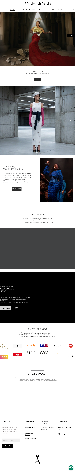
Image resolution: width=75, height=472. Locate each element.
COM (45, 374)
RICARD (39, 374)
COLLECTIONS (43, 9)
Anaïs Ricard (21, 9)
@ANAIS (31, 374)
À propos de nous (30, 427)
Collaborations (57, 9)
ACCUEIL (12, 9)
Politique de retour (31, 438)
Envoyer (7, 445)
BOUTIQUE (32, 9)
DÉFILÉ (71, 35)
